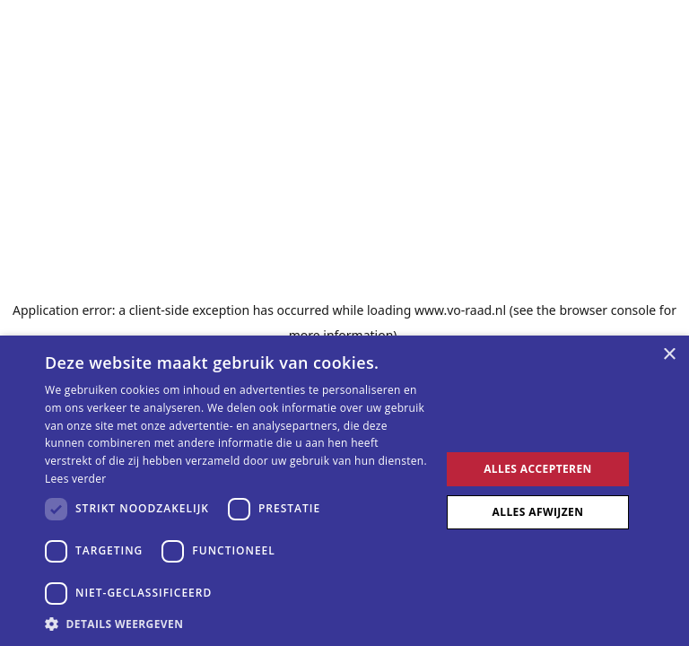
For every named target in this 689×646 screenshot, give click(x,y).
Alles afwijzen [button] (538, 511)
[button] (237, 624)
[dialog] (344, 491)
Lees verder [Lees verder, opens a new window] (76, 478)
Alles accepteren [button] (538, 468)
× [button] (669, 355)
